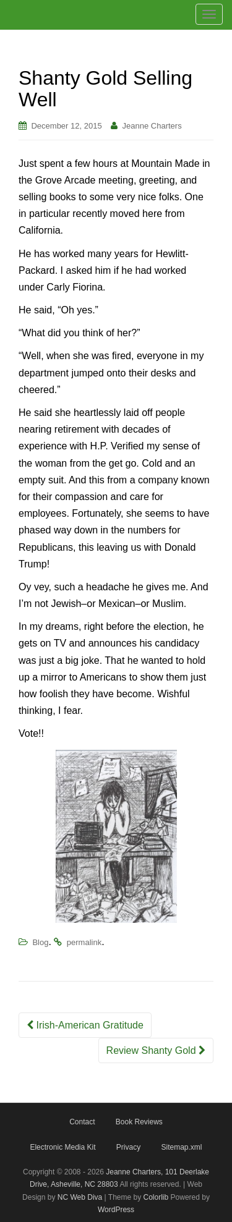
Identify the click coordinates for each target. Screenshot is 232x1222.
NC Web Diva (80, 1197)
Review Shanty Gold (155, 1050)
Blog (40, 942)
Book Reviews (139, 1122)
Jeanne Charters (152, 125)
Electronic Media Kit (62, 1147)
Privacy (128, 1147)
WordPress (116, 1209)
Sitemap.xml (181, 1147)
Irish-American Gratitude (85, 1025)
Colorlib (156, 1197)
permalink (84, 942)
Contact (82, 1122)
